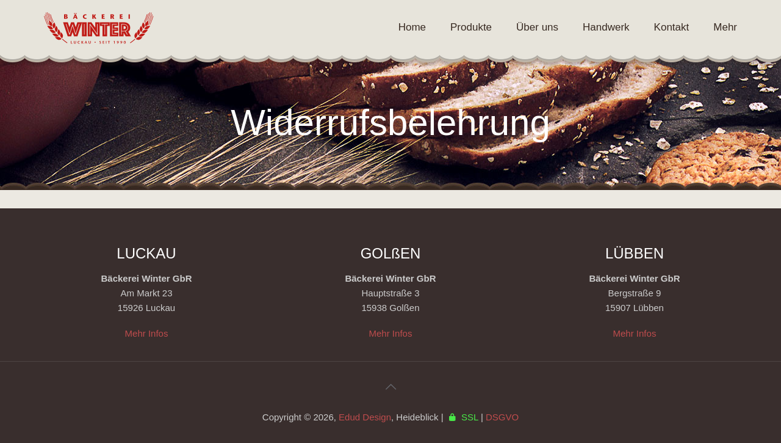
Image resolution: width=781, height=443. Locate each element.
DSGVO (502, 417)
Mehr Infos (146, 333)
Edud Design (365, 417)
